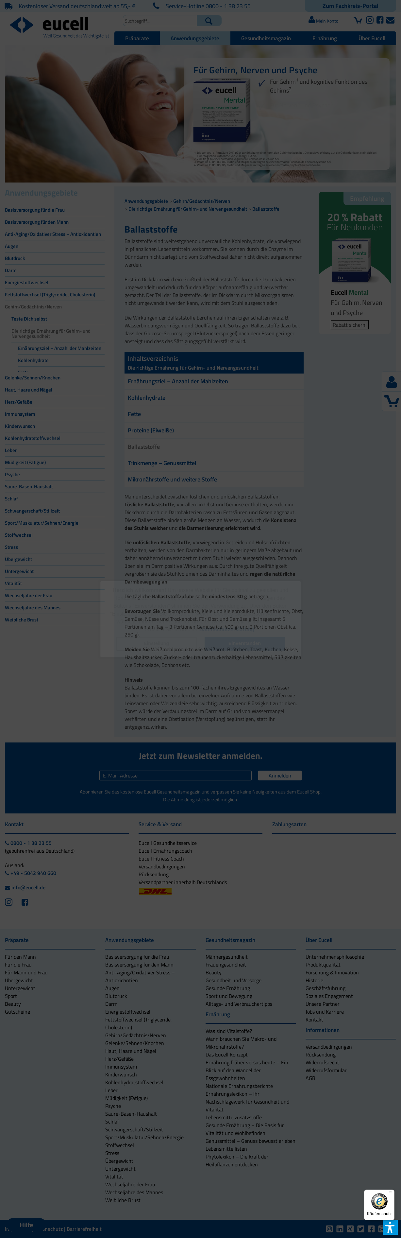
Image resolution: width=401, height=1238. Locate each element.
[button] (156, 644)
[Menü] (390, 1193)
